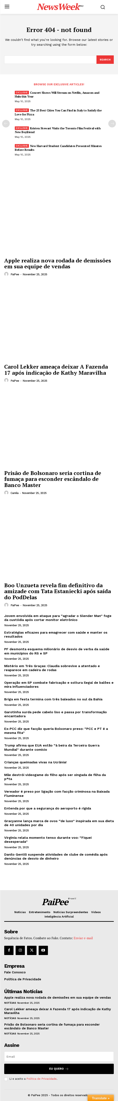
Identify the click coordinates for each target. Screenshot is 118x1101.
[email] (59, 1057)
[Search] (105, 59)
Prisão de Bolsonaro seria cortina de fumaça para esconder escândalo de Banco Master (52, 478)
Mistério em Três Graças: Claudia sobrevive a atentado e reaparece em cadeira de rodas (52, 668)
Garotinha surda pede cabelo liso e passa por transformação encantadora (55, 714)
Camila (15, 493)
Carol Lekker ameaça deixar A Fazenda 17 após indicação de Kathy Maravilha (56, 369)
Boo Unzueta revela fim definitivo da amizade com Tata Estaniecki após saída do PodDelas (57, 591)
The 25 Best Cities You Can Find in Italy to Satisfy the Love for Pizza (58, 112)
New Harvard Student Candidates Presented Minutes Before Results (58, 148)
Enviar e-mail (83, 938)
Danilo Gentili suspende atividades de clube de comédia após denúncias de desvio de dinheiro (56, 856)
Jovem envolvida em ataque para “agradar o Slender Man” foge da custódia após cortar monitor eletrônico (57, 618)
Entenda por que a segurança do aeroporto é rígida (47, 808)
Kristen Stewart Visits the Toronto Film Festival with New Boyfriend (57, 130)
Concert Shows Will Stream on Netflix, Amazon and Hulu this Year (57, 94)
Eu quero (59, 1069)
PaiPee (15, 274)
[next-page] (112, 123)
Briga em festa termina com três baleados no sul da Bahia (53, 699)
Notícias (10, 1002)
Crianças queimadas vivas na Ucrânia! (35, 762)
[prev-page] (6, 123)
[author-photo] (7, 274)
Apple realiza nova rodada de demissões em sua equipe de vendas (57, 263)
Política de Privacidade (41, 1078)
